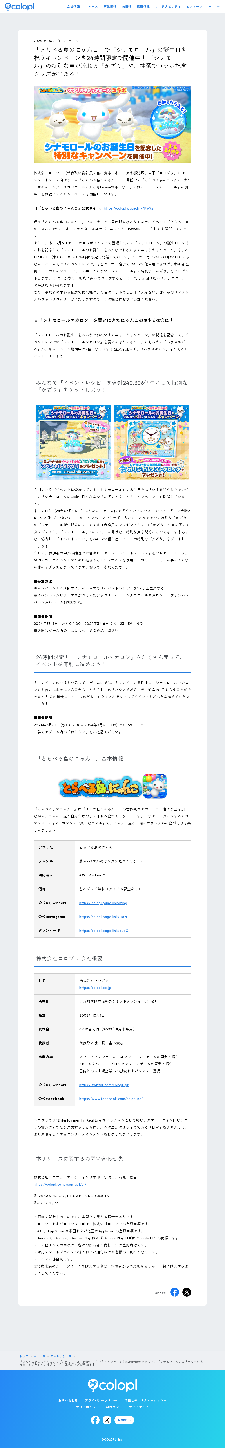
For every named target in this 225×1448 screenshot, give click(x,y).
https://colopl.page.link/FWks (129, 208)
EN (218, 6)
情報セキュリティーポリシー (145, 1400)
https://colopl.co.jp (95, 987)
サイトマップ (139, 1407)
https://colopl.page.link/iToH (103, 916)
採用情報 (143, 7)
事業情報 (109, 7)
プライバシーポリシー (101, 1400)
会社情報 (73, 7)
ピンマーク (194, 7)
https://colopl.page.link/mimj (103, 903)
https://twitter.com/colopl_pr (104, 1085)
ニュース (91, 7)
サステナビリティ (168, 7)
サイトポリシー (87, 1407)
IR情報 (126, 7)
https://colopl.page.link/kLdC (103, 930)
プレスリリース (67, 41)
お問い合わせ (68, 1400)
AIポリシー (114, 1407)
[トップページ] (19, 6)
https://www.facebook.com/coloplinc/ (111, 1099)
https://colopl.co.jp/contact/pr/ (60, 1184)
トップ (23, 1356)
